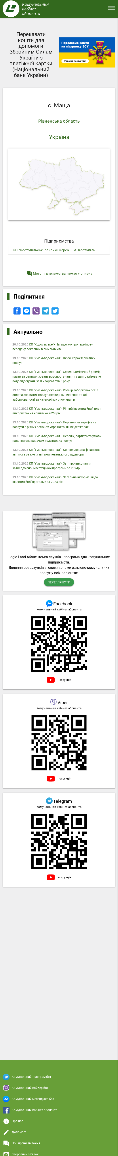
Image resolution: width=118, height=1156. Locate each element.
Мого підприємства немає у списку (59, 273)
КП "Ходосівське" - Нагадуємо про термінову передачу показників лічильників (53, 347)
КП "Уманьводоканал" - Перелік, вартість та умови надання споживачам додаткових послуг (57, 438)
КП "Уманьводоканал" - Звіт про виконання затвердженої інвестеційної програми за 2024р (52, 466)
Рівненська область (59, 121)
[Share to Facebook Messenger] (27, 313)
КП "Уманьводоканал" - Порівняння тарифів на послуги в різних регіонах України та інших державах (55, 425)
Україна (59, 137)
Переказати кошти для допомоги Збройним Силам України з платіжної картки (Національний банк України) (31, 54)
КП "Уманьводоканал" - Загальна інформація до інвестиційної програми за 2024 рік (55, 479)
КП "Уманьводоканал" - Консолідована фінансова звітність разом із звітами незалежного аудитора (57, 452)
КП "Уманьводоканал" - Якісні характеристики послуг (54, 360)
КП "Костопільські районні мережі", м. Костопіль (54, 250)
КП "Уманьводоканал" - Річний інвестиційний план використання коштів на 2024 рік (57, 411)
